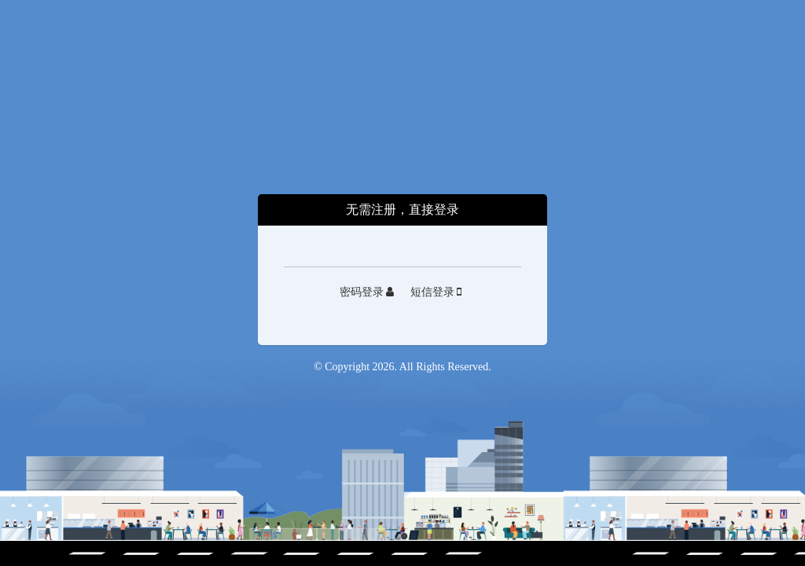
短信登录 (436, 292)
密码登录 (367, 292)
